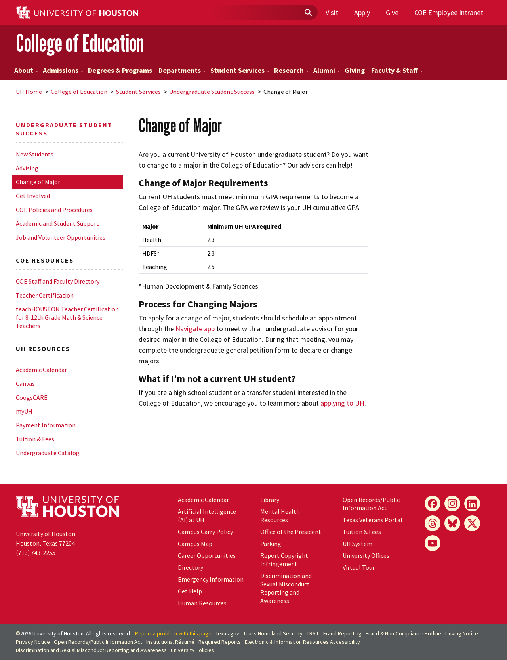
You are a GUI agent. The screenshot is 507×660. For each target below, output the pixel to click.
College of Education (80, 43)
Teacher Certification (45, 295)
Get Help (190, 591)
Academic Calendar (41, 370)
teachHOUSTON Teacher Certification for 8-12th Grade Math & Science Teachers (67, 317)
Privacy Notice (33, 641)
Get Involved (33, 196)
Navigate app (195, 328)
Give (392, 12)
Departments (182, 70)
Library (269, 500)
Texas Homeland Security (273, 633)
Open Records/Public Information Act (371, 504)
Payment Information (46, 425)
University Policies (192, 650)
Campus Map (195, 543)
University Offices (366, 555)
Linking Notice (461, 633)
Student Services (240, 70)
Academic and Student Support (57, 223)
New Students (34, 154)
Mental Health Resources (280, 515)
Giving (355, 70)
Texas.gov (227, 633)
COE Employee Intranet (448, 12)
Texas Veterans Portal (372, 520)
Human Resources (202, 603)
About (26, 70)
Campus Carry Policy (205, 532)
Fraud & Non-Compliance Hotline (403, 633)
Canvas (25, 383)
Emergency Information (211, 579)
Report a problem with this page (173, 633)
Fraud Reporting (342, 633)
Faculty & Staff (397, 70)
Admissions (63, 70)
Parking (270, 543)
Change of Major (38, 182)
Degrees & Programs (120, 70)
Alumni (326, 70)
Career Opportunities (207, 555)
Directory (190, 567)
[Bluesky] (452, 523)
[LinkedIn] (472, 503)
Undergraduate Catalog (48, 453)
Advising (27, 168)
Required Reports (219, 641)
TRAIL (313, 633)
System (357, 543)
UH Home (29, 91)
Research (291, 70)
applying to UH (342, 403)
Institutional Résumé (170, 641)
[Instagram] (452, 503)
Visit (332, 12)
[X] (472, 523)
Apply (362, 12)
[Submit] (308, 13)
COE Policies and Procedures (54, 210)
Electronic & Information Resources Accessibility (302, 641)
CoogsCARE (32, 397)
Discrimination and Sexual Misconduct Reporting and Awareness (286, 588)
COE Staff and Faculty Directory (57, 281)
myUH (24, 411)
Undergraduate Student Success (212, 91)
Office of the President (290, 532)
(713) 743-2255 (35, 553)
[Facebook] (432, 503)
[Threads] (432, 523)
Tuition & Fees (35, 439)
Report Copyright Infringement (284, 559)
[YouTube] (432, 543)
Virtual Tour (359, 567)
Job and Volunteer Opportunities (60, 237)
